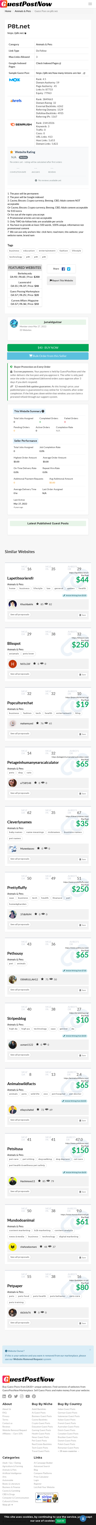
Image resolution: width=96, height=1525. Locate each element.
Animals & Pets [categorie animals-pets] (9, 1470)
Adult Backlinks (39, 1409)
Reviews (6, 1426)
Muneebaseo (27, 848)
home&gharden (17, 904)
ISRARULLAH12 (29, 979)
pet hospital (58, 1094)
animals (21, 963)
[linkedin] (4, 1396)
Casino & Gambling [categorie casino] (11, 1491)
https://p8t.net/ (16, 33)
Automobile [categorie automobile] (7, 1480)
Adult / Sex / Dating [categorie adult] (11, 1463)
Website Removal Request (28, 1359)
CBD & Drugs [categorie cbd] (8, 1494)
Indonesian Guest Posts (69, 1416)
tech (38, 713)
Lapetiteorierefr (20, 578)
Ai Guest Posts (39, 1413)
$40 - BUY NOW (48, 347)
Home (8, 11)
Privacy (5, 1416)
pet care (14, 1159)
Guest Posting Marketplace (24, 293)
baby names (15, 832)
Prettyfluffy (17, 888)
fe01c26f (25, 663)
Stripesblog (16, 1018)
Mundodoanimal (20, 1220)
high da (13, 1029)
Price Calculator (41, 1477)
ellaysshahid (27, 1109)
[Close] (90, 1349)
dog (20, 772)
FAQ (4, 1413)
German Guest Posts (67, 1413)
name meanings (35, 832)
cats (29, 772)
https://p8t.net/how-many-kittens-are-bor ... (60, 73)
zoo (46, 1094)
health (48, 713)
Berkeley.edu (25, 275)
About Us (6, 1409)
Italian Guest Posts (67, 1420)
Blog (36, 1470)
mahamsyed (26, 723)
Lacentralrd (25, 284)
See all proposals (19, 614)
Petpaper (15, 1286)
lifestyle (76, 251)
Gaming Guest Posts (41, 1430)
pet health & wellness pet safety (27, 1165)
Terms (5, 1420)
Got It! (60, 1521)
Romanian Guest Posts (68, 1448)
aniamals (14, 653)
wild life (35, 1094)
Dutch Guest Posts (66, 1430)
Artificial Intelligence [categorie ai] (11, 1473)
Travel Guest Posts (41, 1451)
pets (11, 772)
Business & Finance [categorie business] (11, 1487)
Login (36, 1480)
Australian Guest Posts (68, 1426)
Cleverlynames (19, 822)
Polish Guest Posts (66, 1444)
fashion (63, 251)
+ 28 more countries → (68, 1451)
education (29, 251)
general (58, 588)
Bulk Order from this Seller (48, 356)
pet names (15, 838)
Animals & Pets (23, 11)
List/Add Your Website (44, 1487)
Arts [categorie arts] (4, 1477)
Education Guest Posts (42, 1426)
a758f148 (25, 783)
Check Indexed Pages (48, 63)
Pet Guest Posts (39, 1440)
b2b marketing (42, 1230)
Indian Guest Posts (66, 1409)
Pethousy (15, 953)
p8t (28, 257)
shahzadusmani (28, 1246)
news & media (16, 1236)
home (12, 588)
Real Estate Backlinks (42, 1444)
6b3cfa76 (25, 1312)
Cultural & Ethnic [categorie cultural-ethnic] (10, 1501)
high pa (25, 1029)
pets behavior (57, 1296)
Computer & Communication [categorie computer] (15, 1498)
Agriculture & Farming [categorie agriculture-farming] (12, 1466)
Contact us (7, 1423)
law (48, 588)
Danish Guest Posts (67, 1440)
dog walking (45, 1159)
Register (38, 1484)
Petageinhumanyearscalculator (33, 762)
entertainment (47, 251)
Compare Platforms (43, 1473)
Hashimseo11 (27, 1181)
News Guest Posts (40, 1437)
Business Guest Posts (42, 1416)
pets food (23, 1296)
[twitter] (16, 1396)
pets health (39, 1296)
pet (11, 963)
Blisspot (14, 643)
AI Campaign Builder (43, 1463)
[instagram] (21, 1396)
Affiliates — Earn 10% (12, 1433)
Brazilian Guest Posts (68, 1437)
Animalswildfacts (21, 1084)
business (14, 251)
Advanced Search (42, 1466)
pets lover (28, 653)
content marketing (19, 1230)
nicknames (54, 832)
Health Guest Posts (41, 1433)
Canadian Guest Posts (68, 1433)
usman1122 (26, 1044)
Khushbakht (26, 604)
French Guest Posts (67, 1423)
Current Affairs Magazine (25, 302)
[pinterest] (34, 1396)
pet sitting (28, 1159)
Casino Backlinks (39, 1420)
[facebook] (10, 1396)
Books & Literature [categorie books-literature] (11, 1484)
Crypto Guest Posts (41, 1423)
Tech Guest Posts (40, 1448)
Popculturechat (20, 703)
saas (11, 898)
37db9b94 (26, 914)
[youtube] (28, 1396)
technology (15, 257)
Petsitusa (15, 1149)
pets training (16, 1302)
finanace (57, 898)
